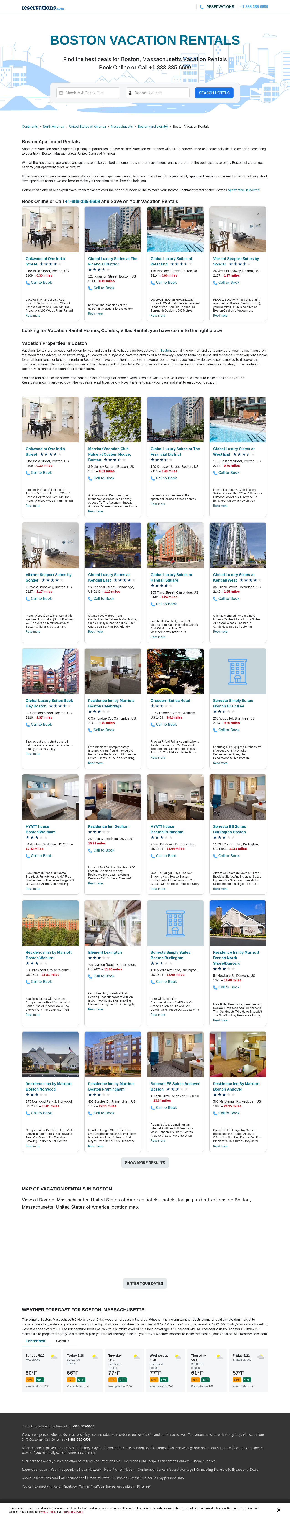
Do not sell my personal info (163, 1478)
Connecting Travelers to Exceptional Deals (227, 1469)
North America (53, 126)
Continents (30, 126)
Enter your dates (145, 1283)
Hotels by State (98, 1478)
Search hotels (214, 93)
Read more (33, 315)
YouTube (97, 1486)
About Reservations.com (40, 1478)
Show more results (145, 1162)
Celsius (62, 1341)
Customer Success (125, 1478)
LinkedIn (129, 1486)
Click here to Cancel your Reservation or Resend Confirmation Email (72, 1461)
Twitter (84, 1486)
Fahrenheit (35, 1341)
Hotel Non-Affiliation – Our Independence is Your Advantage (148, 1469)
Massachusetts (122, 126)
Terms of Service (72, 1511)
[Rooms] (158, 92)
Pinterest (143, 1486)
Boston (165, 350)
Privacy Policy (47, 1511)
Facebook (70, 1486)
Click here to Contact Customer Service (186, 1461)
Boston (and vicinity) (153, 126)
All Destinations (72, 1478)
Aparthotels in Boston (243, 190)
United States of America (87, 126)
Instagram (113, 1486)
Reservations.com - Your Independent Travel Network (61, 1469)
